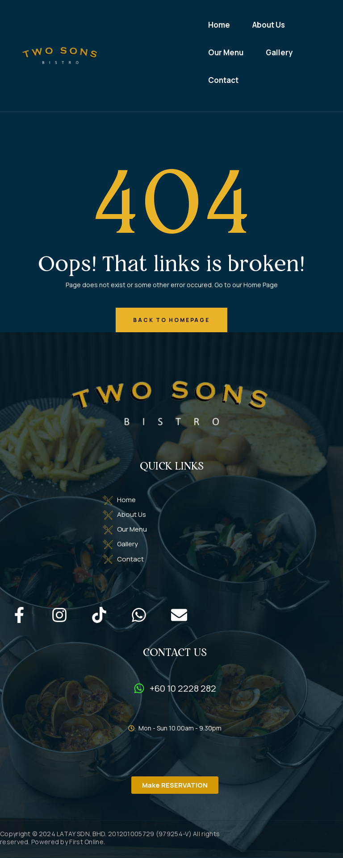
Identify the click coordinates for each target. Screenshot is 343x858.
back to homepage (171, 320)
